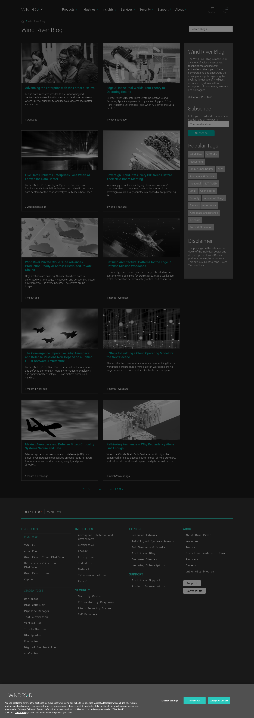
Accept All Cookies (219, 705)
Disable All (195, 705)
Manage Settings (170, 705)
